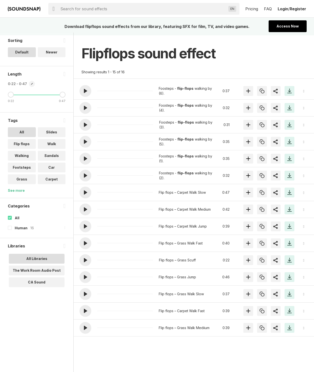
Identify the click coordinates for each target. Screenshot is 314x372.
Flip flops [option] (22, 146)
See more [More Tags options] (16, 193)
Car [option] (51, 170)
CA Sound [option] (36, 285)
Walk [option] (51, 146)
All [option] (21, 135)
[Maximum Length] (62, 97)
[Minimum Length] (11, 97)
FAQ (268, 8)
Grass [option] (21, 182)
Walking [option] (22, 158)
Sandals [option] (51, 158)
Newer (51, 55)
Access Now (287, 26)
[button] (85, 91)
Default (21, 55)
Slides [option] (51, 135)
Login (283, 8)
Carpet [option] (51, 182)
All (17, 220)
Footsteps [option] (22, 170)
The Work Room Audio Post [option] (37, 273)
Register (298, 8)
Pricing (251, 8)
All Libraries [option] (36, 261)
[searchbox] (143, 9)
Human (21, 231)
